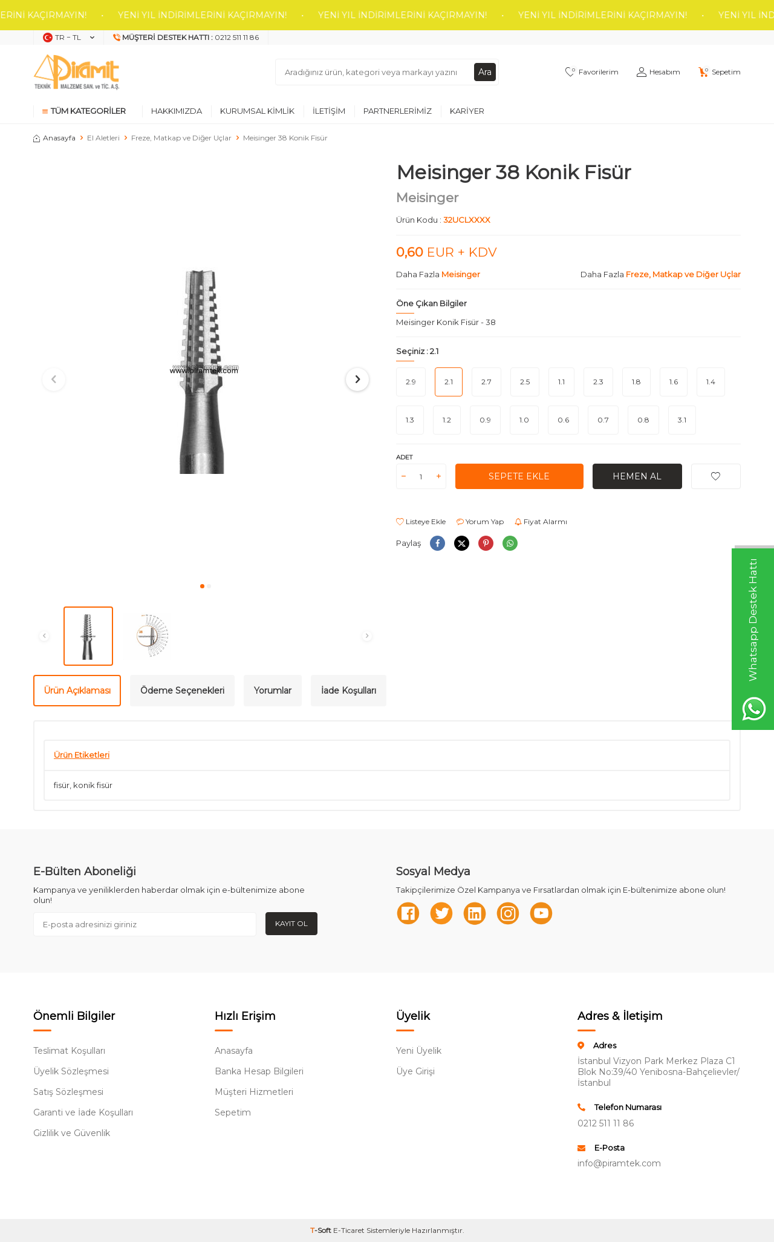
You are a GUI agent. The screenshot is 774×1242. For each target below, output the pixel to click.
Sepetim (233, 1112)
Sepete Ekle (519, 476)
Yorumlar (272, 690)
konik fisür (92, 785)
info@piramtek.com (619, 1163)
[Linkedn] (475, 913)
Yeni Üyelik (418, 1050)
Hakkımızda (176, 111)
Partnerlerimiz (397, 111)
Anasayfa (54, 137)
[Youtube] (541, 913)
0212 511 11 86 (605, 1123)
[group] (205, 368)
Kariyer (467, 111)
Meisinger (427, 197)
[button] (202, 586)
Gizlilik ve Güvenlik (71, 1133)
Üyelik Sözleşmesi (71, 1071)
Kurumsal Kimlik (257, 111)
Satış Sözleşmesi (68, 1091)
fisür (62, 785)
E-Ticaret (349, 1230)
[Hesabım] (658, 72)
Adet (404, 457)
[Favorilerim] (592, 72)
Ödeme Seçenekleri (182, 690)
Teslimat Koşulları (69, 1050)
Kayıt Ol (291, 923)
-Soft (321, 1230)
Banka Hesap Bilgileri (259, 1071)
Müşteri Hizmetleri (254, 1091)
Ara (485, 72)
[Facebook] (408, 913)
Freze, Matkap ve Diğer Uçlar (181, 137)
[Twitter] (441, 913)
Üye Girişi (415, 1071)
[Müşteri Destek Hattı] (186, 37)
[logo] (76, 72)
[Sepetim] (719, 72)
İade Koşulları (348, 690)
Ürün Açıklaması (77, 690)
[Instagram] (508, 913)
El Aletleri (103, 137)
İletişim (329, 111)
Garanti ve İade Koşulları (83, 1112)
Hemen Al (637, 476)
